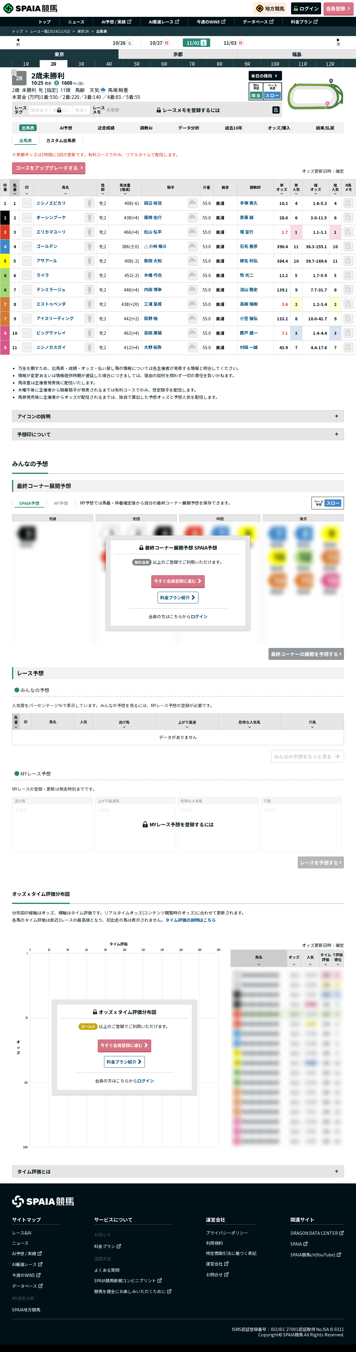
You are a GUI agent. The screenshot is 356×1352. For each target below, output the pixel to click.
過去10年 (233, 127)
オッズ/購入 (279, 127)
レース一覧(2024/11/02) (50, 31)
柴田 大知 (153, 261)
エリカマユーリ (51, 232)
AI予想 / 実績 (117, 22)
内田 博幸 (153, 289)
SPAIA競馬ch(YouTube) (315, 1254)
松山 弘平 (153, 232)
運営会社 (217, 1263)
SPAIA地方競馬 (26, 1310)
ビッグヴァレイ (51, 333)
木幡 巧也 (153, 275)
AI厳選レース (164, 22)
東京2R (83, 31)
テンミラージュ (51, 289)
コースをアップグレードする (48, 168)
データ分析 (189, 127)
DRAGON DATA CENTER (317, 1233)
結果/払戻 (325, 127)
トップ (44, 22)
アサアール (46, 261)
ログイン (306, 8)
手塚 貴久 (249, 203)
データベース (258, 22)
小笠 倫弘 (249, 318)
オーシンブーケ (51, 217)
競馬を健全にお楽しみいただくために (133, 1291)
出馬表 (28, 127)
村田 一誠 (249, 347)
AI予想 (66, 127)
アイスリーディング (55, 318)
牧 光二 (246, 275)
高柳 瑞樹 (249, 304)
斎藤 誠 (246, 217)
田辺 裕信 (153, 203)
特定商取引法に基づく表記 (231, 1253)
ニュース (76, 22)
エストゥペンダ (51, 304)
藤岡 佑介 (153, 217)
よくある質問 (106, 1270)
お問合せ (217, 1274)
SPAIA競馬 (293, 1335)
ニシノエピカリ (51, 203)
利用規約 (214, 1243)
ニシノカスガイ (51, 347)
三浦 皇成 (153, 304)
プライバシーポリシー (227, 1233)
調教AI (146, 127)
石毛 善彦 (249, 246)
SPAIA (299, 1243)
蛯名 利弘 (249, 261)
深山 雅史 (249, 289)
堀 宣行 (246, 232)
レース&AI (21, 1233)
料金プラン (304, 22)
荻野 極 (151, 318)
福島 (297, 54)
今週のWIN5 (211, 22)
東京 (59, 54)
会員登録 (338, 8)
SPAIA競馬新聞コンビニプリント (128, 1280)
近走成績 (106, 127)
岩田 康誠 (153, 333)
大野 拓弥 (153, 347)
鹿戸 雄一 (249, 333)
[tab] (25, 140)
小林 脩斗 (158, 246)
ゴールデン (46, 246)
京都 (178, 54)
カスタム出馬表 (61, 140)
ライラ (42, 275)
